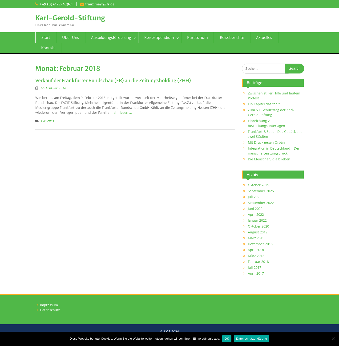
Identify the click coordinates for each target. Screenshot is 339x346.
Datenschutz (50, 310)
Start (45, 37)
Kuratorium (197, 37)
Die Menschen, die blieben (269, 159)
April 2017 (256, 273)
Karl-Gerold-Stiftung (70, 18)
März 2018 (256, 255)
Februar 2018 (258, 261)
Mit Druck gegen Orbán (266, 142)
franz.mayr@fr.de (99, 4)
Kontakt (48, 47)
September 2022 (261, 202)
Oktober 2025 (258, 185)
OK (227, 338)
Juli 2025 (254, 197)
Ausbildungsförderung (111, 37)
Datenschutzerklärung (251, 338)
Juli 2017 (254, 267)
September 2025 (261, 191)
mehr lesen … (121, 112)
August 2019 (257, 232)
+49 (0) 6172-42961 (56, 4)
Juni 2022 (255, 208)
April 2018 (256, 250)
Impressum (49, 305)
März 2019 (256, 238)
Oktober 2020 (258, 226)
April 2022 (256, 214)
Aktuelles (264, 37)
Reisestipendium (159, 37)
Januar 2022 (257, 220)
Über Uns (70, 37)
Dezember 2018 (260, 244)
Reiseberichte (232, 37)
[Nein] (333, 338)
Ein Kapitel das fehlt (264, 104)
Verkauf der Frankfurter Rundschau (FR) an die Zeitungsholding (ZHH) (113, 80)
